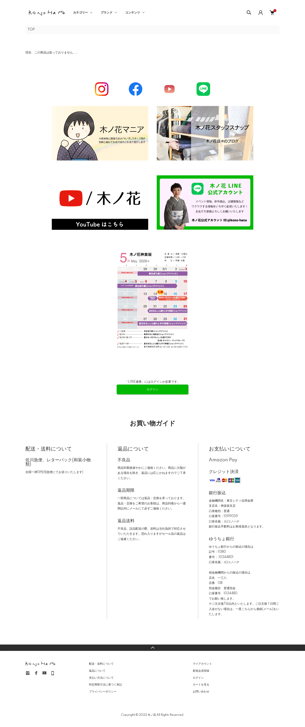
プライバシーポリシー (102, 691)
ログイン (198, 677)
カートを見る (201, 684)
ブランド (106, 12)
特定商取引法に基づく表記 (105, 684)
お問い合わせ (201, 691)
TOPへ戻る (152, 648)
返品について (97, 670)
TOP (31, 29)
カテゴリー (80, 12)
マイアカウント (202, 663)
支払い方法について (101, 677)
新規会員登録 (201, 670)
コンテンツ (132, 12)
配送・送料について (101, 663)
